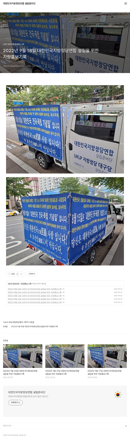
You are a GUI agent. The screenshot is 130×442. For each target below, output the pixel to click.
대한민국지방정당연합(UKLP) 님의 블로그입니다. (28, 396)
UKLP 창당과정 (13, 284)
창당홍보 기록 (26, 284)
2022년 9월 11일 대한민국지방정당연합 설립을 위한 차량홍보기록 (35, 302)
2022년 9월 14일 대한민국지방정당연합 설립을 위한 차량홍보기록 (35, 299)
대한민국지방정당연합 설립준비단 (19, 3)
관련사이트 (7, 426)
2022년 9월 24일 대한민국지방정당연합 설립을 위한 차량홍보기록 (35, 289)
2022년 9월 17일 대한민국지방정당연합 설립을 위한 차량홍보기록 (35, 296)
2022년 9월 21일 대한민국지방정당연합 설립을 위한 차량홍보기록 (35, 292)
